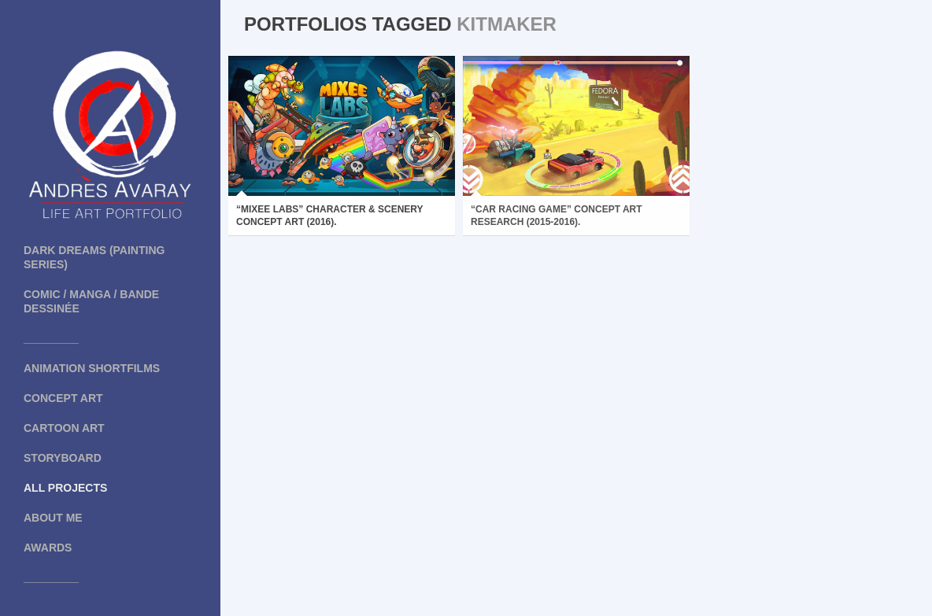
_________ (51, 338)
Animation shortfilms (92, 368)
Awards (48, 547)
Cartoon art (64, 428)
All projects (65, 487)
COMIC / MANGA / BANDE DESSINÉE (91, 301)
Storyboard (63, 458)
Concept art (63, 398)
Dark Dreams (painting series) (94, 257)
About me (53, 517)
